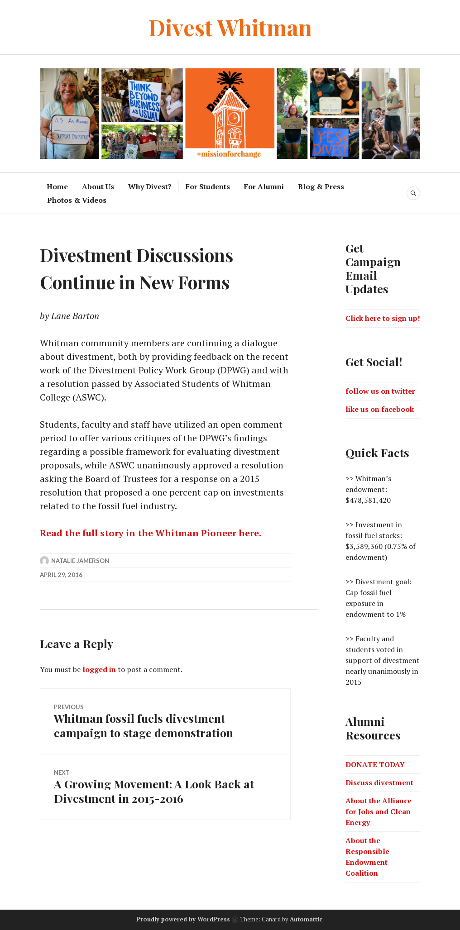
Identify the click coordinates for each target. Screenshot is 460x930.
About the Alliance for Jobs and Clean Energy (378, 811)
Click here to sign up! (382, 318)
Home (57, 186)
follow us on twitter (380, 391)
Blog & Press (321, 186)
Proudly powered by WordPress (183, 919)
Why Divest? (150, 186)
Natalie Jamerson (80, 560)
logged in (99, 669)
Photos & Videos (76, 200)
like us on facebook (379, 409)
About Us (98, 186)
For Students (208, 186)
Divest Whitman (230, 27)
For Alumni (264, 186)
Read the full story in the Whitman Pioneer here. (150, 533)
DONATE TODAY (375, 764)
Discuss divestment (379, 782)
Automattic (306, 919)
